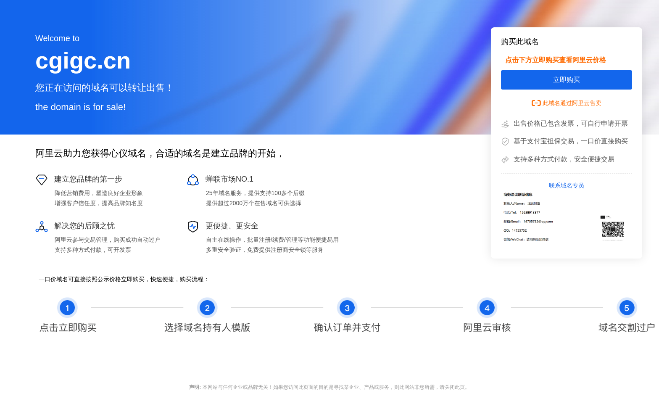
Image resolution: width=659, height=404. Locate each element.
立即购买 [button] (566, 79)
